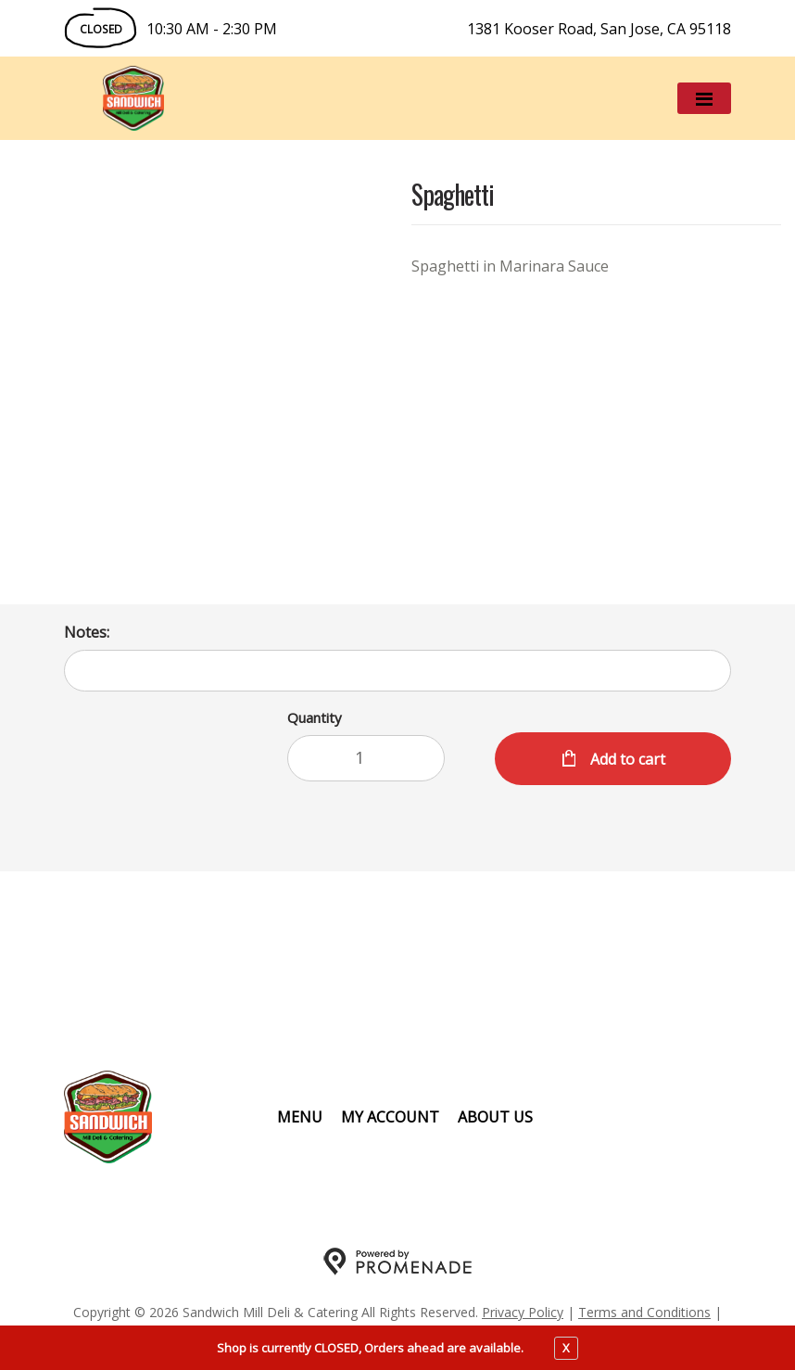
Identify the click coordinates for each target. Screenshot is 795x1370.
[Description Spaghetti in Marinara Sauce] (596, 266)
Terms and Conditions (644, 1312)
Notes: (86, 632)
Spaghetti (452, 196)
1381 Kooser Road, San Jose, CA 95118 (599, 29)
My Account (390, 1117)
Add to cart (626, 759)
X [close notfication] (566, 1347)
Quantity (314, 717)
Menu (299, 1117)
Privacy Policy (522, 1312)
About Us (495, 1117)
